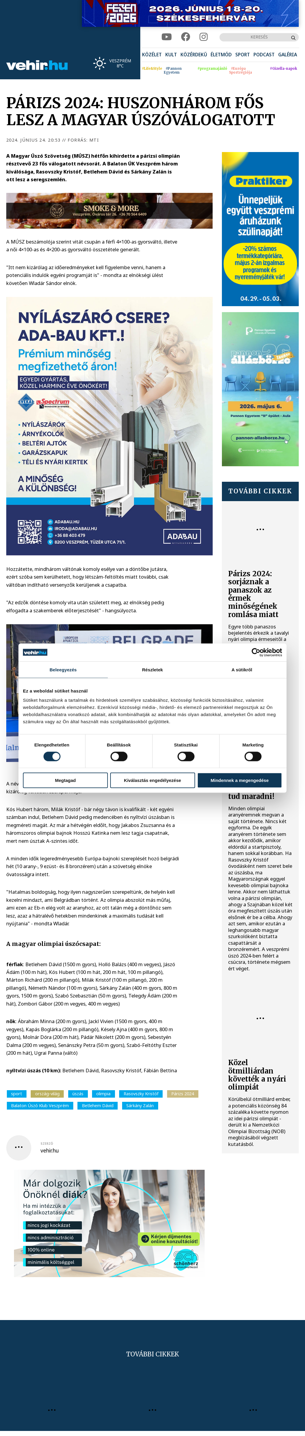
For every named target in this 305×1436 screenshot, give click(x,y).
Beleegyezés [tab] (63, 669)
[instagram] (204, 37)
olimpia (103, 1093)
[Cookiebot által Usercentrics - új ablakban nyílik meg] (256, 652)
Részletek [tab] (152, 669)
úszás (77, 1093)
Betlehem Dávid (97, 1105)
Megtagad (65, 780)
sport (16, 1093)
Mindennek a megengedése (240, 780)
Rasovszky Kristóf (141, 1093)
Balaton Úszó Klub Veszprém (40, 1105)
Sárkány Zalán (140, 1105)
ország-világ (47, 1093)
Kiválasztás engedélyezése (152, 780)
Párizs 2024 (182, 1093)
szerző (47, 1143)
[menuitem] (152, 55)
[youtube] (166, 37)
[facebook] (185, 37)
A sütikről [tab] (241, 669)
